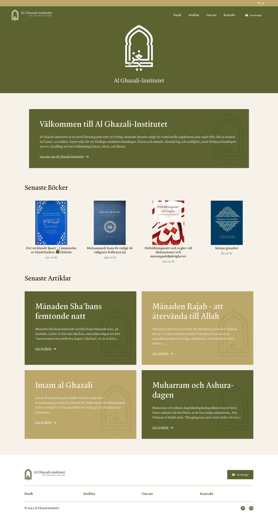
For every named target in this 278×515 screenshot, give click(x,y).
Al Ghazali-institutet (47, 508)
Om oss (211, 15)
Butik (177, 15)
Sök (261, 3)
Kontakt (229, 15)
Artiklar (193, 15)
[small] (243, 508)
